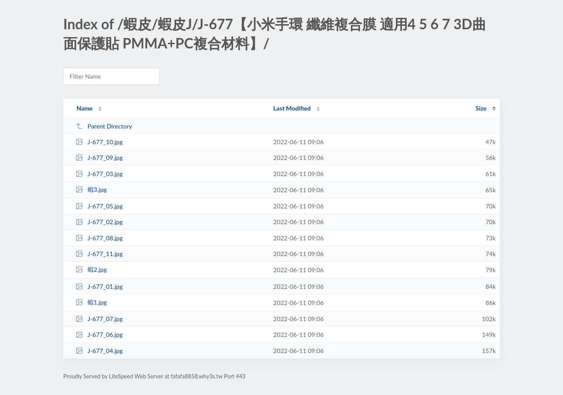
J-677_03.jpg (99, 173)
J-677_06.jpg (99, 334)
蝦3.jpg (91, 189)
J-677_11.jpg (99, 253)
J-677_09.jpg (99, 157)
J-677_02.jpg (99, 221)
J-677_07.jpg (99, 318)
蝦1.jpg (91, 302)
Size (481, 108)
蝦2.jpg (91, 269)
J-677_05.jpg (99, 206)
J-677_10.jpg (99, 142)
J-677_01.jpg (99, 286)
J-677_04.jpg (99, 350)
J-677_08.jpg (99, 238)
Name (84, 108)
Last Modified (292, 108)
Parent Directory (104, 126)
